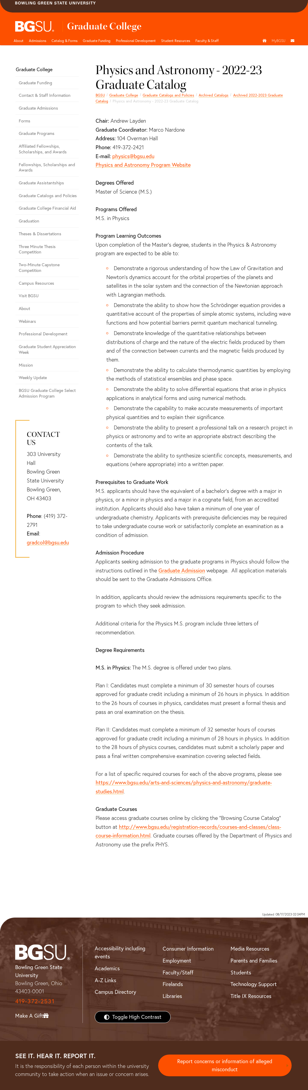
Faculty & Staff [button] (207, 40)
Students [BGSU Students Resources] (241, 972)
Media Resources (250, 948)
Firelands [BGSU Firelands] (173, 984)
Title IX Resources (251, 996)
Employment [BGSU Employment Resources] (177, 960)
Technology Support (254, 984)
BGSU (100, 95)
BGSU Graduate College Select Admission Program (47, 393)
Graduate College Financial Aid (47, 208)
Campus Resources (36, 283)
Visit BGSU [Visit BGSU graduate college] (29, 295)
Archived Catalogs (213, 95)
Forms (24, 121)
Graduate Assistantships (41, 183)
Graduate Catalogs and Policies (168, 95)
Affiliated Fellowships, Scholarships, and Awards (43, 149)
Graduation (29, 221)
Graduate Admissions (38, 108)
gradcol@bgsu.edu (48, 542)
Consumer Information (188, 948)
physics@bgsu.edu (133, 156)
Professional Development (136, 40)
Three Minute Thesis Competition (37, 249)
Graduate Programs (37, 133)
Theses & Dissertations (40, 233)
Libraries (172, 996)
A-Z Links (105, 980)
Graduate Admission (181, 570)
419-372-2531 (35, 1001)
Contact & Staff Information (45, 95)
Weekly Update (33, 377)
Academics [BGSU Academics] (107, 968)
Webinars (27, 321)
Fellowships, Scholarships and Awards (47, 167)
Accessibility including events (120, 952)
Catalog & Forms (64, 40)
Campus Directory (115, 991)
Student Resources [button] (175, 40)
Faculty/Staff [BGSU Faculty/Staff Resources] (178, 972)
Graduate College (123, 95)
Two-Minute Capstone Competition (39, 267)
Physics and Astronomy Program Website (143, 164)
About (19, 40)
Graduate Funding (97, 40)
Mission (26, 365)
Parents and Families (254, 960)
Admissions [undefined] (37, 40)
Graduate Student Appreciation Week (47, 349)
